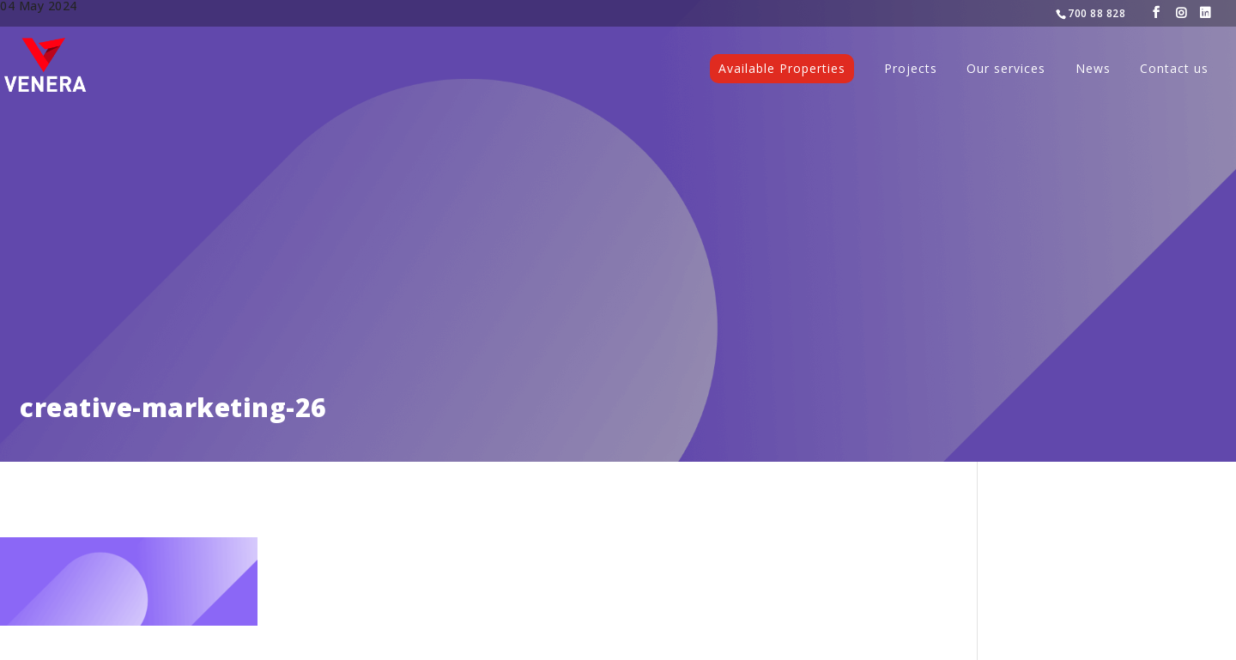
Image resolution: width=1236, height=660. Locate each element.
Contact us (1174, 69)
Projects (910, 69)
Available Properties (781, 68)
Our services (1005, 69)
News (1093, 69)
